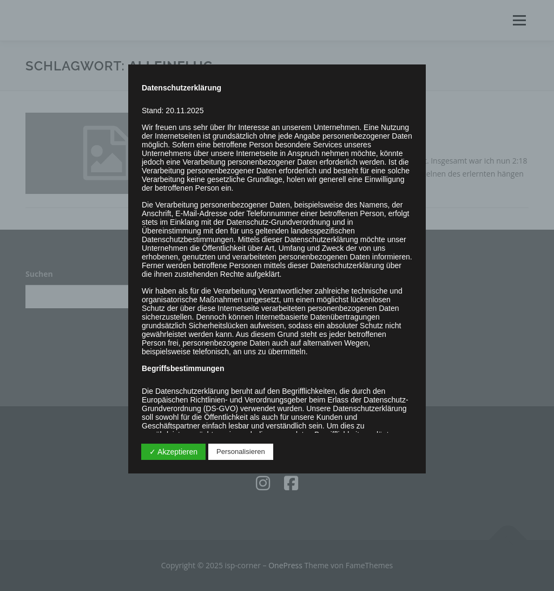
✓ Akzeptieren (173, 451)
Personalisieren (240, 451)
